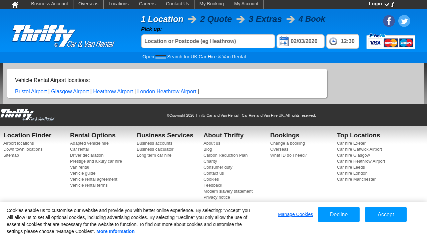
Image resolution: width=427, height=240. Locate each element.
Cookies (211, 179)
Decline (339, 214)
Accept (386, 214)
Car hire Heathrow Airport (361, 161)
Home (14, 4)
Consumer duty (218, 167)
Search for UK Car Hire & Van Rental (194, 56)
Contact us (213, 173)
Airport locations (18, 143)
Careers (147, 3)
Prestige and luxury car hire (96, 161)
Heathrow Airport (113, 91)
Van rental (79, 167)
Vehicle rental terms (88, 185)
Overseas (88, 3)
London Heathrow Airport (166, 91)
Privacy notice (216, 197)
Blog (207, 149)
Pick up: (151, 29)
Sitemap (11, 155)
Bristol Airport (31, 91)
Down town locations (22, 149)
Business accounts (154, 143)
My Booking (211, 3)
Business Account (49, 3)
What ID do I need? (288, 155)
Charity (210, 161)
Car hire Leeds (351, 167)
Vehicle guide (82, 173)
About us (212, 143)
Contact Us (177, 3)
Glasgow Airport (70, 91)
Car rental (79, 149)
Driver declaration (86, 155)
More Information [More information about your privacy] (115, 231)
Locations (119, 3)
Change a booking (287, 143)
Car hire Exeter (351, 143)
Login (375, 3)
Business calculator (155, 149)
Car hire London (352, 173)
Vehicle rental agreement (93, 179)
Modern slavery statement (228, 191)
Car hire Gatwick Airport (359, 149)
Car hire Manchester (356, 179)
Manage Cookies (295, 214)
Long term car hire (154, 155)
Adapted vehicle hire (89, 143)
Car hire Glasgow (353, 155)
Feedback (212, 185)
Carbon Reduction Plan (225, 155)
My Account (246, 3)
